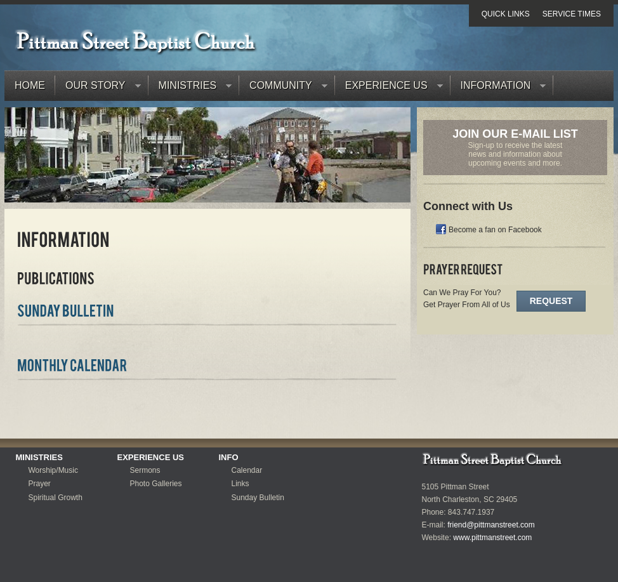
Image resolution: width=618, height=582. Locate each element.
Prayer (40, 483)
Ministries (190, 88)
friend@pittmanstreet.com (491, 524)
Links (240, 483)
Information (498, 88)
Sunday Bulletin (258, 497)
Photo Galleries (156, 483)
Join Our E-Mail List (515, 134)
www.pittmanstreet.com (492, 537)
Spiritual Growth (55, 497)
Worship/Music (53, 470)
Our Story (98, 88)
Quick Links (506, 14)
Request (551, 301)
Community (283, 88)
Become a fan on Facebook (495, 229)
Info (229, 457)
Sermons (145, 470)
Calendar (247, 470)
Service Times (571, 14)
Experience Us (389, 88)
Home (30, 85)
